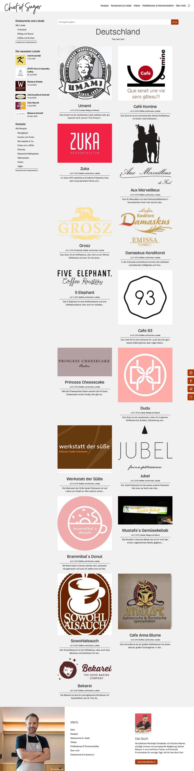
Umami (84, 105)
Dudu (145, 408)
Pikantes (21, 149)
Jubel (145, 475)
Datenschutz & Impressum (82, 754)
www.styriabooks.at (146, 761)
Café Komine (145, 106)
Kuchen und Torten (26, 137)
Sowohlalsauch (85, 640)
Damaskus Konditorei (145, 252)
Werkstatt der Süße (85, 478)
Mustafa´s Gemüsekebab (145, 530)
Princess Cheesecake (84, 382)
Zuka (84, 168)
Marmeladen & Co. (26, 141)
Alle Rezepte (21, 128)
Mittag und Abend (25, 33)
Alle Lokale (20, 25)
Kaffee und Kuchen (26, 37)
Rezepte (105, 5)
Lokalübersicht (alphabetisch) (26, 42)
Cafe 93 (145, 330)
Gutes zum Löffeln (26, 145)
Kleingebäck (23, 132)
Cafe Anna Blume (145, 635)
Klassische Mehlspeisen (28, 153)
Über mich (181, 5)
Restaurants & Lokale (121, 5)
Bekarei (85, 685)
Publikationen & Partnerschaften (158, 5)
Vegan (20, 166)
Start (72, 729)
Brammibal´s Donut (84, 556)
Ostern (20, 162)
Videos (137, 5)
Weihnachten (23, 157)
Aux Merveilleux (145, 190)
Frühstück (22, 29)
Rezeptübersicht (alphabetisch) (26, 170)
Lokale (82, 110)
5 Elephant (84, 292)
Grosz (84, 245)
